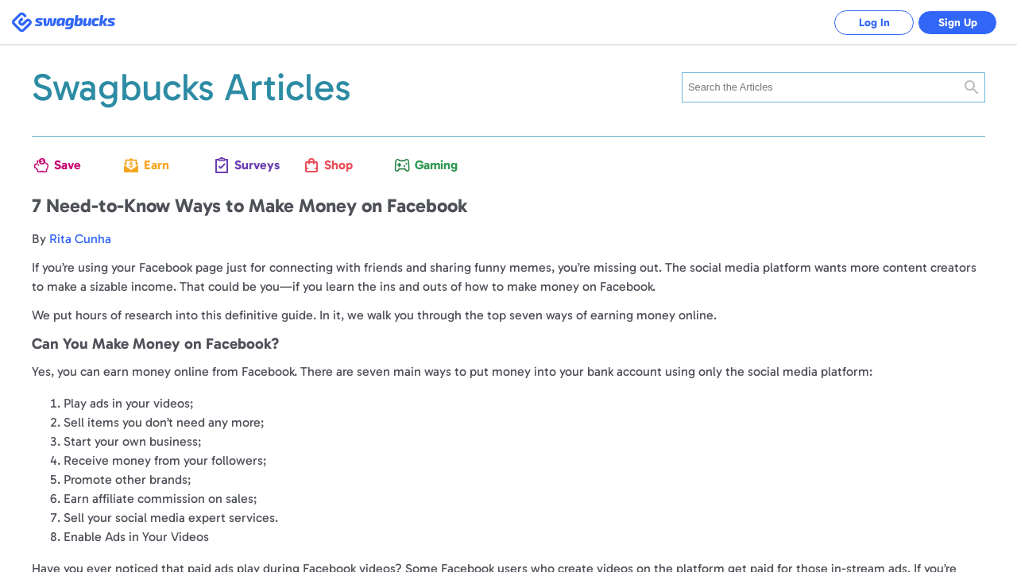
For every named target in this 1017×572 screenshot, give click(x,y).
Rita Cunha (80, 238)
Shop (338, 164)
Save (67, 164)
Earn (156, 164)
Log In (874, 22)
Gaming (429, 164)
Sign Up (957, 22)
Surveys (249, 164)
